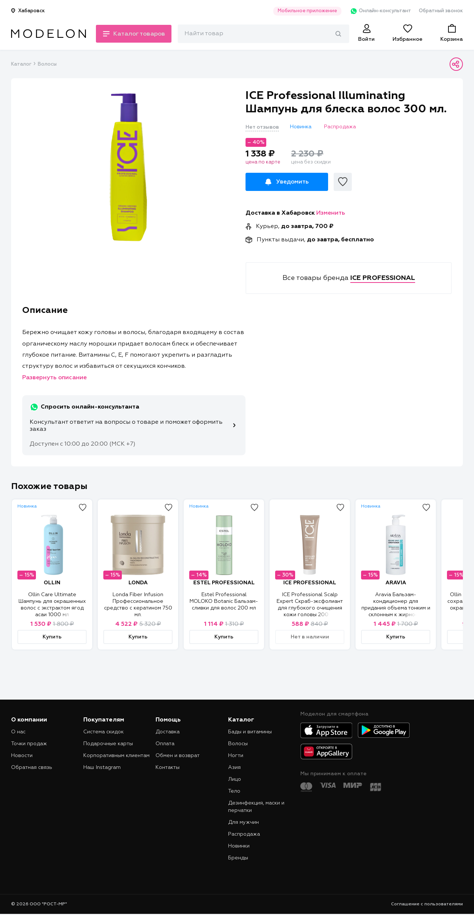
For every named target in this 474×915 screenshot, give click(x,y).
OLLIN (52, 582)
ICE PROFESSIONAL (309, 582)
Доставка (168, 731)
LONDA (138, 582)
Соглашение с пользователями (427, 904)
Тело (234, 791)
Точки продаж (29, 743)
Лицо (234, 779)
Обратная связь (31, 767)
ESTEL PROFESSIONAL (224, 582)
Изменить (330, 213)
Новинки (239, 846)
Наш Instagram (102, 767)
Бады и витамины (250, 731)
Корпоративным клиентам (116, 755)
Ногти (235, 755)
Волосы (47, 64)
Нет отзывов (262, 127)
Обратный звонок (441, 11)
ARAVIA (395, 582)
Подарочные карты (108, 743)
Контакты (168, 767)
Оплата (165, 743)
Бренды (238, 858)
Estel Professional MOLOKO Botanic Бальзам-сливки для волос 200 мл (224, 601)
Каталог (21, 64)
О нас (18, 731)
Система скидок (103, 731)
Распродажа (244, 834)
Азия (234, 767)
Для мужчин (243, 822)
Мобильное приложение (305, 11)
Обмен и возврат (178, 755)
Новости (22, 755)
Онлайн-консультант (379, 11)
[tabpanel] (128, 167)
